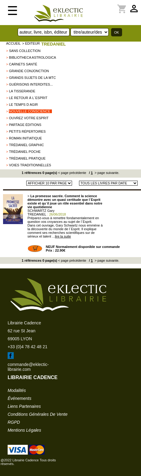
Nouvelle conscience (29, 111)
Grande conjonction (29, 71)
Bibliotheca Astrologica (32, 57)
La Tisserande (22, 91)
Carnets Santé (23, 64)
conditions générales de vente (37, 414)
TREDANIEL (53, 44)
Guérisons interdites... (31, 84)
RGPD (14, 422)
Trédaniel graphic (26, 145)
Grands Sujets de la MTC (32, 77)
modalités (17, 390)
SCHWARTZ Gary (41, 210)
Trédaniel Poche (25, 151)
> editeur (31, 43)
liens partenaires (24, 406)
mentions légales (24, 430)
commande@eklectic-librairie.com (28, 367)
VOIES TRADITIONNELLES (30, 165)
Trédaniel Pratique (27, 158)
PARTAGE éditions (25, 125)
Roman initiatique (25, 138)
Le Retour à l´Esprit (28, 98)
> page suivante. (106, 173)
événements (19, 398)
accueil (13, 43)
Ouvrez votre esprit (29, 118)
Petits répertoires (27, 131)
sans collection (24, 51)
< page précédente (72, 173)
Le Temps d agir (23, 104)
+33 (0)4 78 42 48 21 (27, 346)
